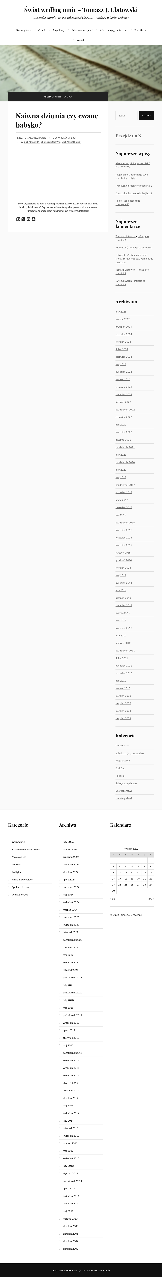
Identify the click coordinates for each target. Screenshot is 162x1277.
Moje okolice (122, 760)
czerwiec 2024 (123, 356)
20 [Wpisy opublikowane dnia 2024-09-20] (138, 878)
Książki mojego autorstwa (114, 30)
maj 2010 (120, 680)
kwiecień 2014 (123, 582)
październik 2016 (125, 522)
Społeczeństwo (50, 142)
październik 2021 (125, 447)
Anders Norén (102, 1270)
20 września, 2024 (66, 137)
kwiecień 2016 (123, 529)
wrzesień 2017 (123, 492)
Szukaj (146, 115)
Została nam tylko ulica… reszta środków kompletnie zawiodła (134, 258)
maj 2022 (120, 424)
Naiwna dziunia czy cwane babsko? (57, 120)
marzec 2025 (122, 318)
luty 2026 (120, 311)
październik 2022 (125, 409)
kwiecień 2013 (123, 605)
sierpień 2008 (123, 695)
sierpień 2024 (123, 341)
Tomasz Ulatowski (35, 137)
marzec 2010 (122, 688)
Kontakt (81, 40)
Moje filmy (59, 30)
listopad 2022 (123, 401)
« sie (112, 898)
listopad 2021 (123, 439)
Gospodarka (32, 142)
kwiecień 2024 (123, 371)
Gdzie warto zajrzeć (82, 30)
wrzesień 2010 (123, 673)
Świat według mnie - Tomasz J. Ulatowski (81, 10)
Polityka (119, 775)
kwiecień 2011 (123, 665)
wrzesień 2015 (123, 537)
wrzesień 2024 (123, 333)
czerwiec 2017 (123, 507)
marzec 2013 (122, 612)
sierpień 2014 (123, 567)
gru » (151, 898)
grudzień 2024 (123, 326)
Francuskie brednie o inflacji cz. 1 (133, 185)
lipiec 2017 (121, 499)
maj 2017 (120, 514)
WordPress (70, 1270)
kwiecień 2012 (123, 627)
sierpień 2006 (123, 703)
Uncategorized (71, 142)
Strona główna (23, 30)
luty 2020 (120, 469)
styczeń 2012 (123, 642)
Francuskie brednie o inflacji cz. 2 (133, 192)
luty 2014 (120, 590)
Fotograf (120, 254)
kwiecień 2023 (123, 394)
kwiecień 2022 (123, 431)
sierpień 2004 (123, 710)
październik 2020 (125, 462)
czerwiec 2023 (123, 386)
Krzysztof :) (121, 247)
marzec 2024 (122, 379)
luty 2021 (120, 454)
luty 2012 (120, 635)
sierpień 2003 (123, 718)
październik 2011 (125, 650)
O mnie (42, 30)
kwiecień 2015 (123, 544)
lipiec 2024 (121, 349)
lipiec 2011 (121, 658)
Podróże (138, 30)
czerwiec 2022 (123, 416)
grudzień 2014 (123, 560)
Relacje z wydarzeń (126, 783)
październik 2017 (125, 484)
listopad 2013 (123, 597)
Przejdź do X (128, 135)
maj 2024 (120, 364)
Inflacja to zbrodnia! (141, 247)
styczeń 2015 (123, 552)
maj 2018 (120, 477)
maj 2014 (120, 575)
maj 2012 (120, 620)
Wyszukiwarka (123, 280)
